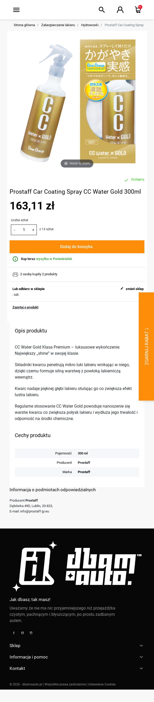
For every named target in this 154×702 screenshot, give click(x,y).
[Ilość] (24, 230)
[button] (102, 10)
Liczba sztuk (19, 220)
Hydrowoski (90, 25)
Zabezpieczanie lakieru (58, 25)
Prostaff (84, 472)
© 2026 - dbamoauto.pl (26, 684)
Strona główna (24, 25)
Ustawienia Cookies (102, 684)
